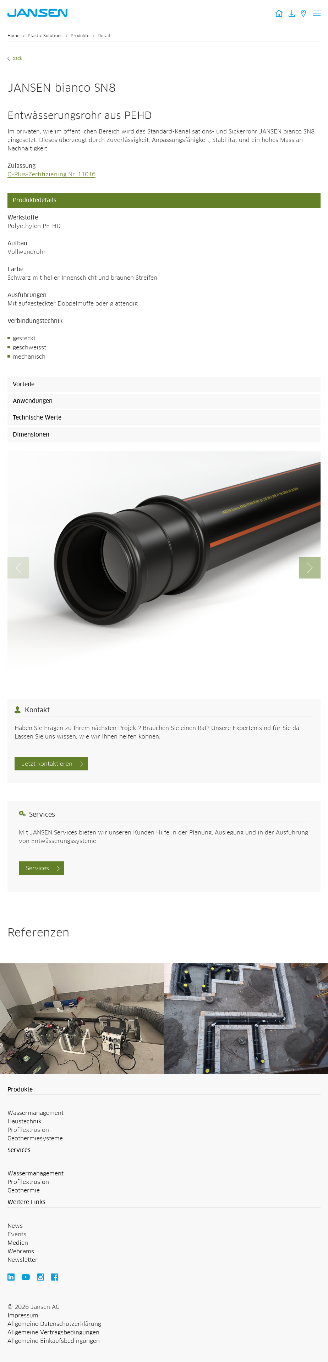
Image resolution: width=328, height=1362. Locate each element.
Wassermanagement (35, 1113)
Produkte (80, 36)
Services (37, 868)
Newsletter (22, 1260)
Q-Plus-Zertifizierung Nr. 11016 (51, 174)
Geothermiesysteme (35, 1138)
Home (13, 36)
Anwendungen (33, 401)
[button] (310, 568)
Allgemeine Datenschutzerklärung (54, 1324)
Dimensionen (31, 435)
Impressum (22, 1315)
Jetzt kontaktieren (47, 764)
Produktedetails (34, 200)
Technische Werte (37, 418)
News (15, 1226)
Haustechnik (24, 1121)
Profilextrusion (28, 1182)
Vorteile (23, 384)
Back (16, 59)
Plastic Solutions (45, 36)
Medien (17, 1243)
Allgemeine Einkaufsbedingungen (53, 1341)
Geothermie (23, 1190)
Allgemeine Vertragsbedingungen (53, 1332)
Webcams (20, 1251)
